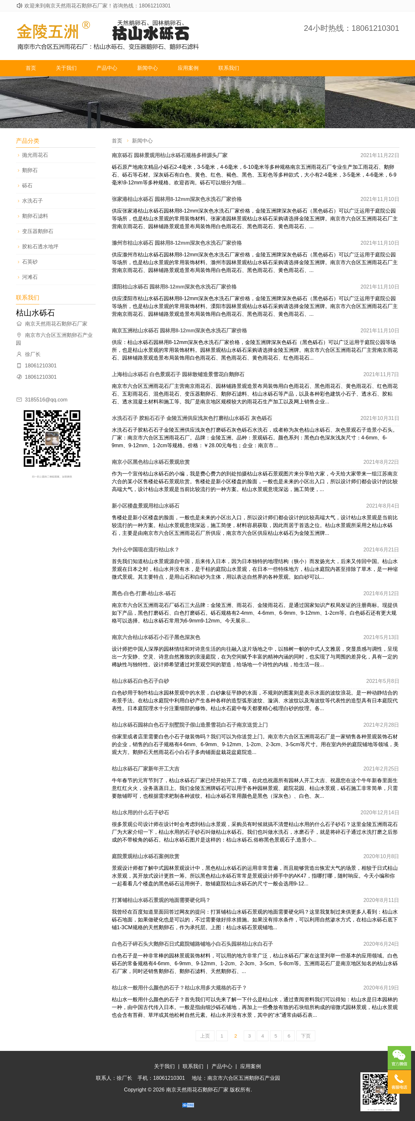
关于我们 (66, 68)
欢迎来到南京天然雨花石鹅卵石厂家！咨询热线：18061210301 (97, 5)
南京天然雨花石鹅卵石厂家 (197, 1089)
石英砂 (30, 262)
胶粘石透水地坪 (40, 246)
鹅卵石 (30, 170)
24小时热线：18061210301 (351, 28)
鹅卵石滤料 (35, 216)
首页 (31, 68)
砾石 (27, 185)
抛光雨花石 (35, 155)
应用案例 (188, 68)
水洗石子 (32, 200)
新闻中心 (147, 68)
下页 (306, 1036)
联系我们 (228, 68)
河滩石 (30, 277)
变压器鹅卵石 (37, 231)
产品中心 (107, 68)
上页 (205, 1036)
